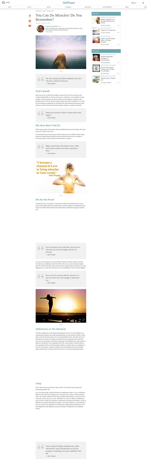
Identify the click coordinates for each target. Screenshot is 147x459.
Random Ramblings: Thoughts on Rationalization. (107, 58)
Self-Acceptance (106, 28)
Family (127, 7)
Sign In (133, 3)
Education (88, 7)
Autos (29, 7)
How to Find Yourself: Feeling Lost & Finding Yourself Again (107, 69)
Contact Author (49, 31)
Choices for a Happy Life (108, 30)
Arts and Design (106, 36)
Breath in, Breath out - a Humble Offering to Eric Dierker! (108, 21)
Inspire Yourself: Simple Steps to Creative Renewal (108, 40)
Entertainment (107, 7)
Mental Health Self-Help (108, 17)
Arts (9, 7)
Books (49, 7)
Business (68, 7)
